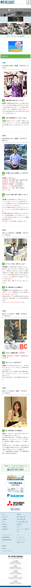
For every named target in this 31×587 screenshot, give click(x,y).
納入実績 (5, 524)
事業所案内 (5, 529)
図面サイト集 (20, 542)
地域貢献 (5, 526)
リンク (18, 534)
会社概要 (5, 519)
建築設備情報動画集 (7, 539)
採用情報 (4, 546)
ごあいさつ (5, 516)
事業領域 (19, 514)
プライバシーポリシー (7, 550)
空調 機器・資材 (21, 519)
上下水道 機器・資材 (22, 521)
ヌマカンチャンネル (6, 534)
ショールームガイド (21, 539)
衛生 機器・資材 (21, 516)
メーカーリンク (20, 537)
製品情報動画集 (6, 537)
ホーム (3, 514)
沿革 (4, 521)
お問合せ (4, 548)
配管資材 (19, 524)
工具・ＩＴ (19, 526)
